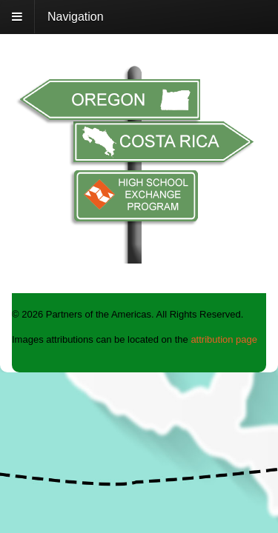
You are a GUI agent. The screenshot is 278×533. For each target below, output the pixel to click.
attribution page (224, 339)
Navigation (75, 16)
